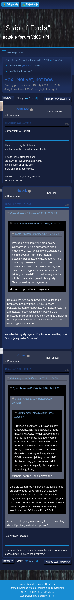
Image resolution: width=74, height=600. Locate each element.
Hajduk (21, 190)
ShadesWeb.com (46, 596)
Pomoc (22, 584)
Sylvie (38, 65)
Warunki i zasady (35, 584)
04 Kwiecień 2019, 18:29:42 (18, 369)
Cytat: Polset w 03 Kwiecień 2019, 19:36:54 (38, 234)
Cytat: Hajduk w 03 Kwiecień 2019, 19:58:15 (36, 223)
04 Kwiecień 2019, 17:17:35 (18, 204)
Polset (21, 355)
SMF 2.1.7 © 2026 (28, 592)
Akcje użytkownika (58, 99)
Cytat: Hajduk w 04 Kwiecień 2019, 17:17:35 (34, 378)
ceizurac (22, 109)
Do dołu (8, 98)
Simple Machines (46, 592)
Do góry (8, 561)
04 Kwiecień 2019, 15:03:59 (18, 123)
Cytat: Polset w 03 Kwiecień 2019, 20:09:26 (33, 213)
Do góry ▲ (50, 584)
